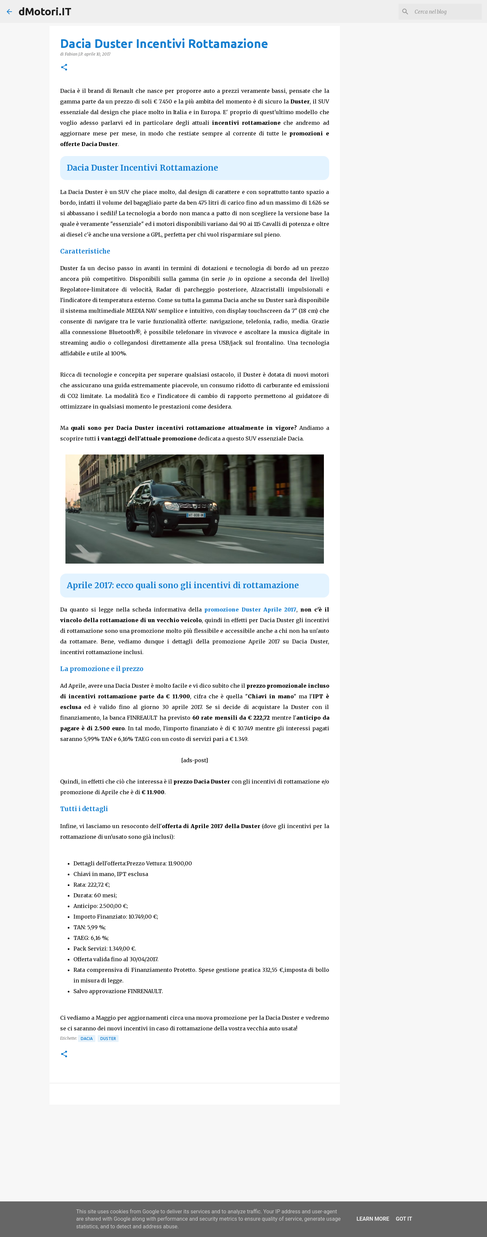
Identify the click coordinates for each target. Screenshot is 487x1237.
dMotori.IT (45, 11)
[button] (64, 67)
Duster (108, 1038)
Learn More (372, 1219)
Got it (404, 1219)
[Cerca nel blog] (447, 12)
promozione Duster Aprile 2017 (250, 609)
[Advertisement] (194, 1161)
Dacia (87, 1038)
